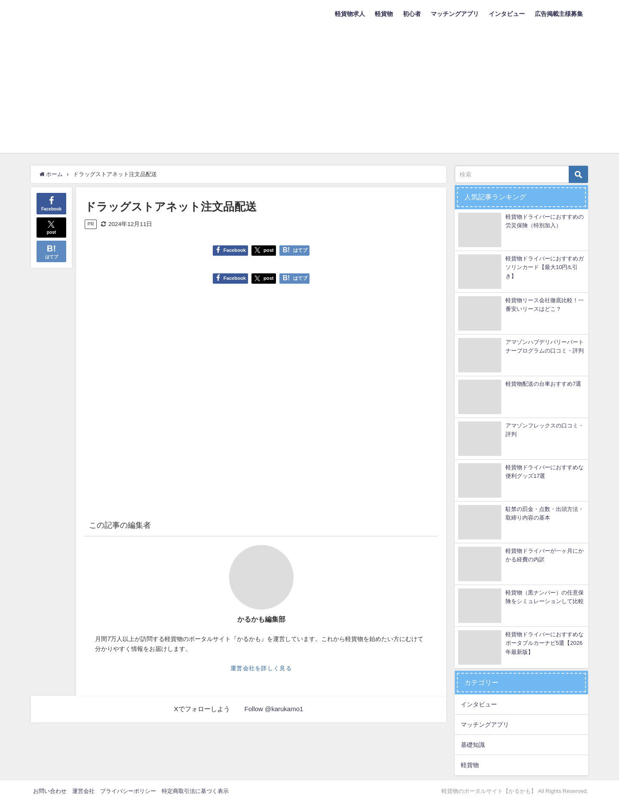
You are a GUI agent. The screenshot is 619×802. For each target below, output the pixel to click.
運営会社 (83, 791)
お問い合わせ (50, 791)
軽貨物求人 (350, 14)
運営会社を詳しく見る (261, 668)
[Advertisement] (309, 92)
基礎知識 (473, 745)
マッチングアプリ (455, 14)
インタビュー (507, 14)
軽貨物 (384, 14)
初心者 (412, 14)
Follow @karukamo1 (274, 709)
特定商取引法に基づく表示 (195, 791)
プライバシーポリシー (128, 791)
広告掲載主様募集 (559, 14)
